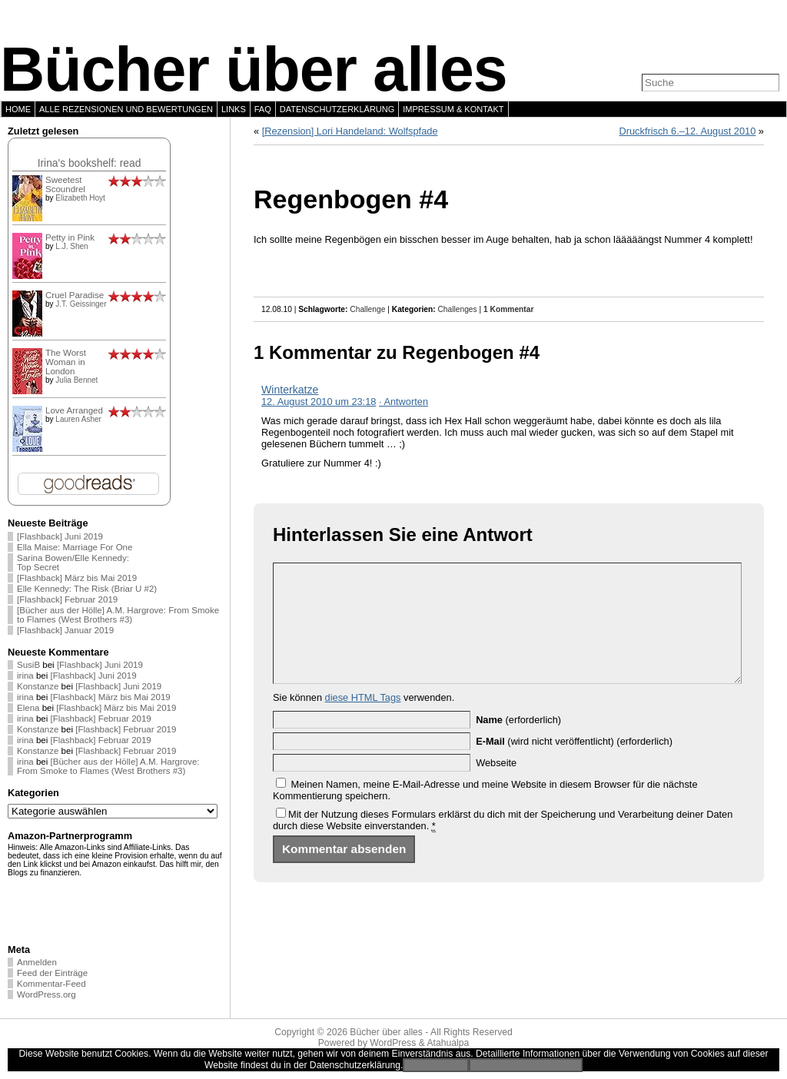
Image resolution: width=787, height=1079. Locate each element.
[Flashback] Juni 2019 (60, 536)
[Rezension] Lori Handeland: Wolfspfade (350, 131)
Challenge (367, 309)
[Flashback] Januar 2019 (65, 630)
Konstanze (37, 686)
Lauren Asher (78, 419)
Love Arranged (74, 410)
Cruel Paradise (74, 295)
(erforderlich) (518, 743)
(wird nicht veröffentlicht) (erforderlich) (574, 764)
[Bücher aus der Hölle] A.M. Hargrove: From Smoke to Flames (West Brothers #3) (118, 615)
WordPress (393, 1043)
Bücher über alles (253, 69)
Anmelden (37, 962)
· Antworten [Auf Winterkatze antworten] (403, 401)
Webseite (496, 786)
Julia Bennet (76, 380)
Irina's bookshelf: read (89, 163)
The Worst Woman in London (65, 362)
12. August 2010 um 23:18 (318, 401)
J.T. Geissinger (80, 304)
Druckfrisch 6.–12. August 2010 (687, 131)
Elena (28, 707)
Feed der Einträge (52, 973)
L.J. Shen (71, 246)
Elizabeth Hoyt (80, 198)
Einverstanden (436, 1065)
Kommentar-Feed (51, 983)
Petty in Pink (70, 237)
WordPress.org (46, 994)
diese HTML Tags (363, 720)
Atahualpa (448, 1043)
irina (25, 675)
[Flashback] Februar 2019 (67, 599)
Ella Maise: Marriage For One (74, 547)
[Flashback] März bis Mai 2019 (77, 578)
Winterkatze (289, 389)
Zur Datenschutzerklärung (525, 1065)
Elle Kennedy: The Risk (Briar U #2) (87, 588)
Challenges (457, 309)
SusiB (28, 664)
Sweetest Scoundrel (65, 184)
